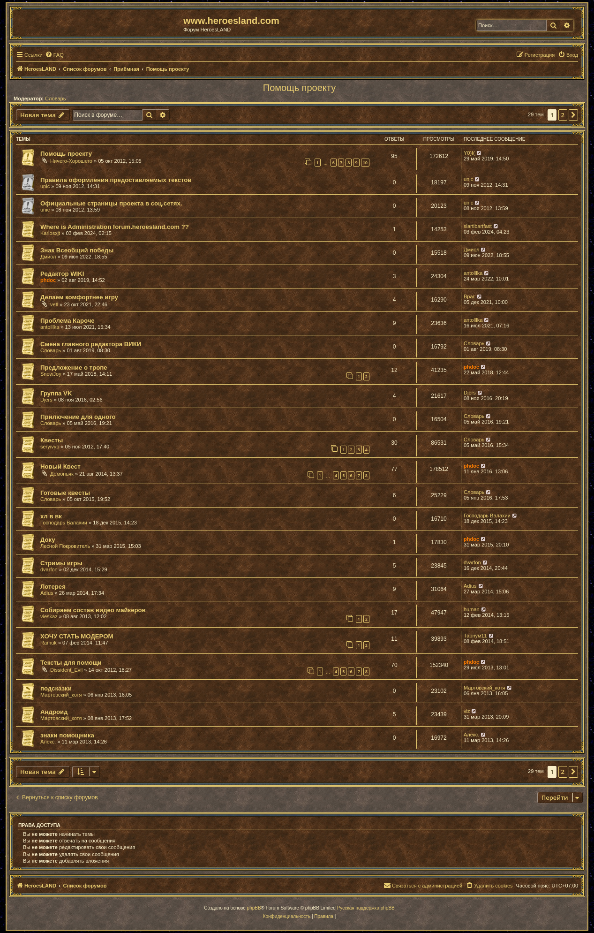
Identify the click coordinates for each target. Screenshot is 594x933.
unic (45, 186)
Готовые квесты (65, 492)
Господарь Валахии (63, 522)
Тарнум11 (475, 635)
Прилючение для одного (78, 416)
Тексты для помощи (71, 662)
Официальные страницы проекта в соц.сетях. (111, 203)
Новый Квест (60, 466)
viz (467, 711)
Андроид (54, 711)
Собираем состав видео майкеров (93, 610)
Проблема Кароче (67, 320)
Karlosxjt (50, 233)
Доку (47, 539)
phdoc (48, 280)
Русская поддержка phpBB (366, 907)
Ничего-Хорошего (71, 161)
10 (365, 162)
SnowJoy (50, 374)
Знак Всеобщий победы (76, 250)
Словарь (55, 98)
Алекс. (48, 741)
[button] (573, 115)
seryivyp (49, 446)
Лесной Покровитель (65, 546)
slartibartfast (478, 226)
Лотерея (53, 586)
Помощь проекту (299, 88)
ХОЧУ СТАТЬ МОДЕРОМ (76, 636)
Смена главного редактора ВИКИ (90, 344)
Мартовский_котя (61, 695)
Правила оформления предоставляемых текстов (115, 179)
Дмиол (48, 256)
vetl (54, 304)
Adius (46, 593)
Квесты (51, 440)
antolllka (473, 273)
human (472, 609)
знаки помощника (67, 735)
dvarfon (49, 569)
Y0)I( (469, 153)
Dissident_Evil (66, 670)
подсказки (56, 688)
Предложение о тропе (73, 367)
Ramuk (48, 642)
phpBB (254, 907)
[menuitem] (54, 55)
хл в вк (51, 516)
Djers (46, 399)
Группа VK (56, 393)
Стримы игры (61, 563)
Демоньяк (62, 474)
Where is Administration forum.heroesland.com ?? (114, 226)
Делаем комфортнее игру (79, 297)
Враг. (469, 296)
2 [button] (562, 115)
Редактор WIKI (62, 273)
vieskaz (49, 616)
